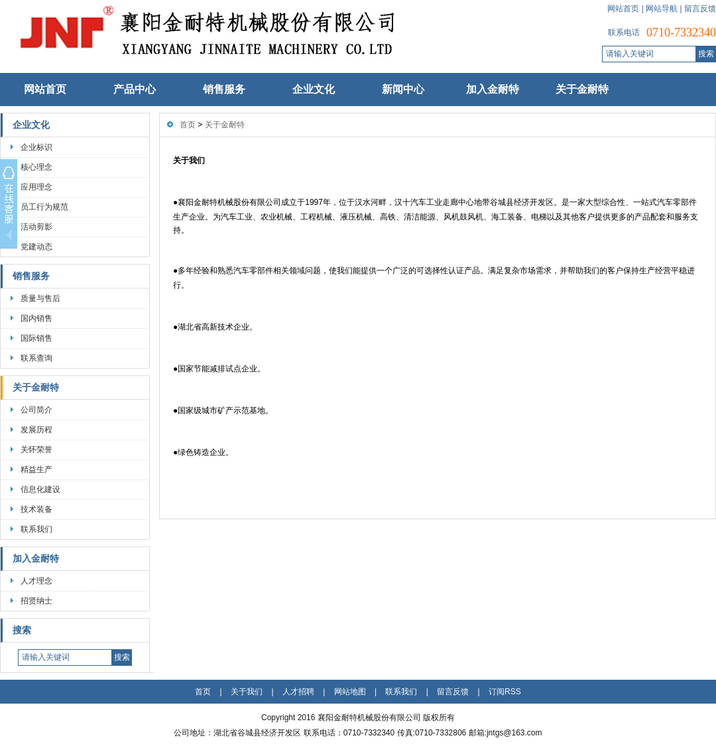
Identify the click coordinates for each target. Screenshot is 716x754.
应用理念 (36, 187)
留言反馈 (700, 8)
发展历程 (36, 429)
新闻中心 (403, 89)
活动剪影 (36, 226)
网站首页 (623, 8)
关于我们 (247, 691)
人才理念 (36, 581)
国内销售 (36, 318)
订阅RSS (505, 691)
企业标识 (36, 147)
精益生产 (36, 469)
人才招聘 (298, 691)
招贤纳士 (36, 600)
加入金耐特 (492, 89)
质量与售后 (40, 298)
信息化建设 (40, 489)
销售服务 (224, 89)
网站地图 (350, 691)
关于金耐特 (582, 89)
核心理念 (36, 167)
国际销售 (36, 338)
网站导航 (662, 8)
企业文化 (313, 89)
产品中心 (134, 89)
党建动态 (36, 246)
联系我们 (36, 529)
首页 (188, 124)
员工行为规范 (44, 207)
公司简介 (36, 409)
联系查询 (36, 358)
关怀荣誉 (36, 449)
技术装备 (36, 509)
